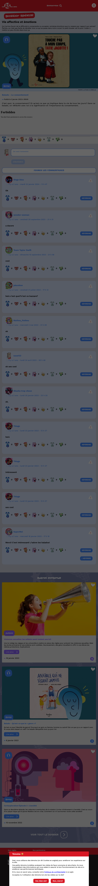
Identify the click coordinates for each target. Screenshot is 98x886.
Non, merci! (58, 881)
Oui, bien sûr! (41, 881)
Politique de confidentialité (54, 872)
